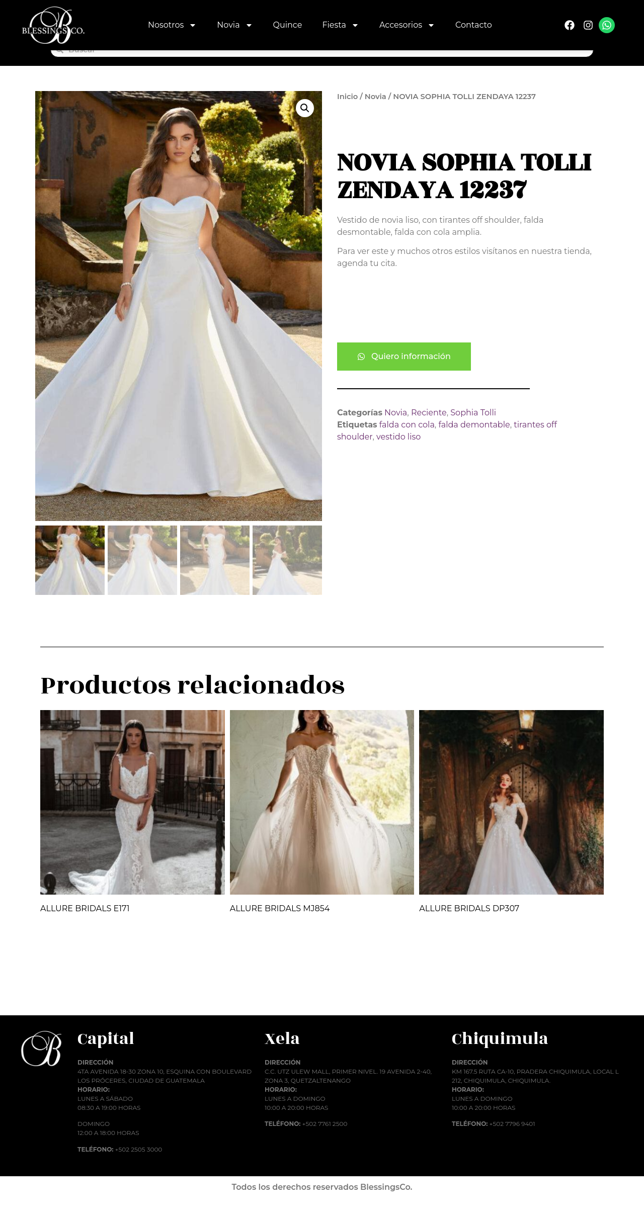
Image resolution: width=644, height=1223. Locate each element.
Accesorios (407, 25)
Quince (287, 25)
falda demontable (474, 442)
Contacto (473, 25)
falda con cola (407, 442)
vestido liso (398, 454)
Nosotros (172, 25)
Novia (235, 25)
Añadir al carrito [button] (83, 1008)
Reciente (429, 429)
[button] (305, 125)
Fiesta (340, 25)
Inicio (347, 113)
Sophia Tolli (473, 429)
